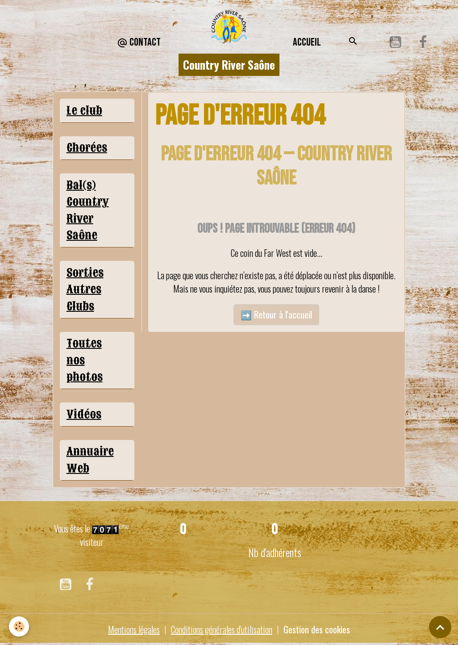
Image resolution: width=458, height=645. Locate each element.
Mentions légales (134, 629)
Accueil (307, 42)
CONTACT (139, 43)
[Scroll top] (440, 627)
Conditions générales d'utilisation (221, 629)
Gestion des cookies (316, 629)
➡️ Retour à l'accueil (276, 314)
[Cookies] (19, 626)
